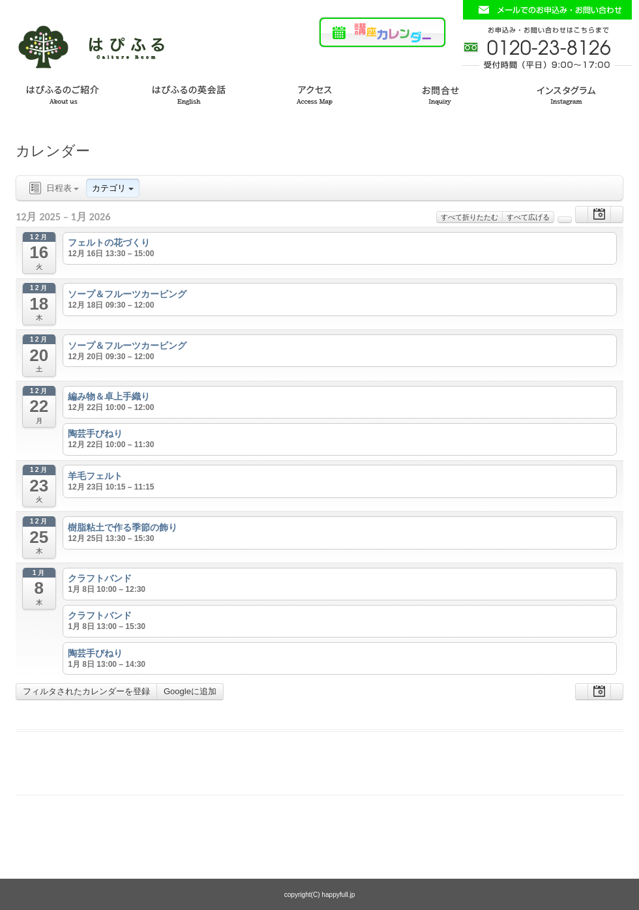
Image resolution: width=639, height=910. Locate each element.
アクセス (319, 93)
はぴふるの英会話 (192, 93)
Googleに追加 (190, 691)
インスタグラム (575, 93)
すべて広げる (528, 217)
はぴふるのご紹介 (64, 93)
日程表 (53, 189)
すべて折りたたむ (469, 217)
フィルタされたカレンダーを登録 (86, 691)
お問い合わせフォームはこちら (547, 10)
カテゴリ (113, 188)
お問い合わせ (447, 93)
